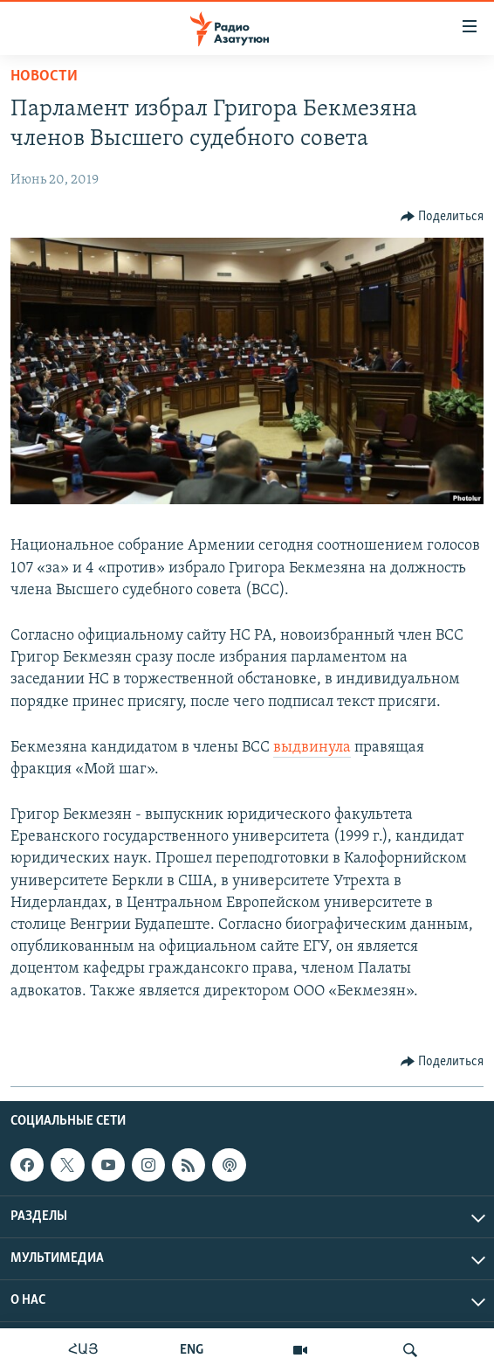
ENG (191, 1350)
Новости (44, 76)
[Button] (442, 216)
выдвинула (312, 747)
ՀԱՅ (83, 1350)
